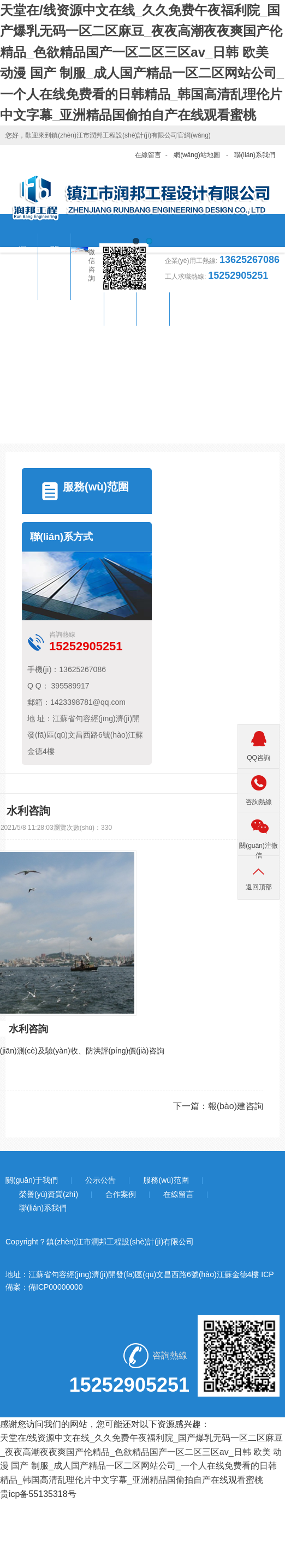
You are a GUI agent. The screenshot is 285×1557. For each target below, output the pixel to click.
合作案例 (120, 1194)
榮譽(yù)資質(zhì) (48, 1194)
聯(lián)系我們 (254, 155)
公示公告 (100, 1180)
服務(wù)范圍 (96, 487)
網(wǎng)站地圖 (197, 155)
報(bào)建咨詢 (235, 1106)
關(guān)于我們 (31, 1180)
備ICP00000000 (55, 1287)
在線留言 (148, 155)
